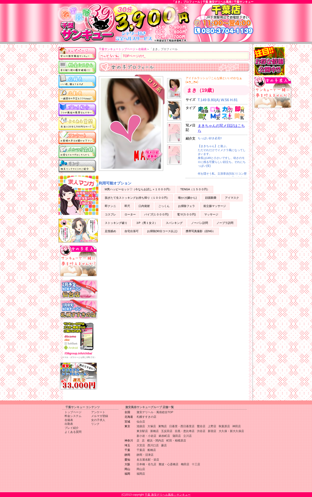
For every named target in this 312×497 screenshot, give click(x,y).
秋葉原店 (224, 426)
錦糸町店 (164, 435)
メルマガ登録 (78, 152)
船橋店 (151, 450)
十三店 (196, 464)
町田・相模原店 (176, 440)
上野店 (212, 426)
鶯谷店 (201, 426)
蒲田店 (176, 435)
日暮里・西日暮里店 (182, 426)
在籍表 (78, 81)
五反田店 (166, 431)
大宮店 (141, 445)
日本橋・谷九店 (146, 464)
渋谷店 (201, 431)
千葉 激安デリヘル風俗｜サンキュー (167, 494)
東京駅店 (142, 431)
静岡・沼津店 (145, 454)
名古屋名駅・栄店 (148, 459)
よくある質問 (78, 124)
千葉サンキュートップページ (117, 49)
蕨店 (164, 445)
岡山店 (141, 469)
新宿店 (212, 431)
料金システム (78, 67)
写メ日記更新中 (152, 156)
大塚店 (151, 426)
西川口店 (153, 445)
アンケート (78, 138)
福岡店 (141, 473)
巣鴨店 (162, 426)
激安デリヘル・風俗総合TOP (155, 412)
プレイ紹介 (78, 110)
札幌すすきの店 (146, 416)
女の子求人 (98, 420)
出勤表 (78, 95)
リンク (78, 166)
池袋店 (141, 426)
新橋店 (154, 431)
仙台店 (141, 421)
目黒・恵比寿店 (185, 431)
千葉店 (141, 450)
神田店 (236, 426)
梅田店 (185, 464)
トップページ (78, 53)
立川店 (187, 435)
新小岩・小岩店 (146, 435)
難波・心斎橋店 (168, 464)
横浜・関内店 (155, 440)
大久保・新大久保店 (231, 431)
